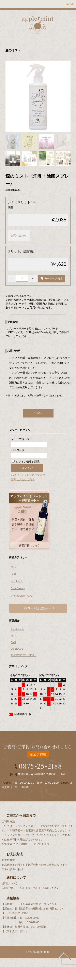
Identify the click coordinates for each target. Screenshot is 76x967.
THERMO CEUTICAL (23, 655)
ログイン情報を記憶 (26, 461)
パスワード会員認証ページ (38, 608)
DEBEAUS (17, 581)
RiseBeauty (17, 629)
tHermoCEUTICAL (21, 595)
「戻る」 (38, 413)
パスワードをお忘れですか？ (28, 474)
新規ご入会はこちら (23, 479)
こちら (35, 887)
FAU (13, 573)
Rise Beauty (18, 588)
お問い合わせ (19, 235)
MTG (14, 566)
